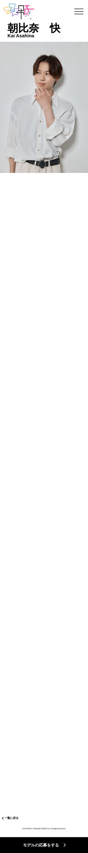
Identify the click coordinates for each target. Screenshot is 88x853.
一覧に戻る (11, 818)
